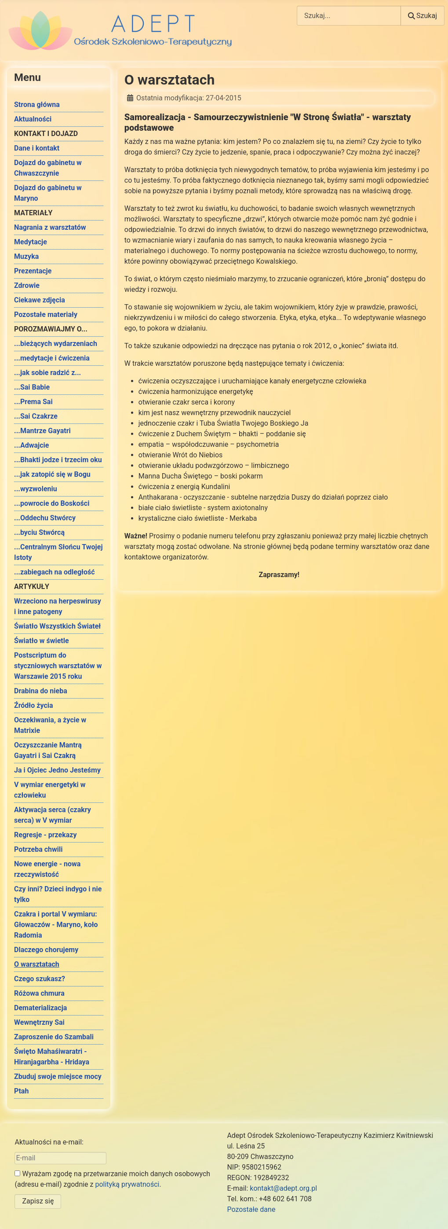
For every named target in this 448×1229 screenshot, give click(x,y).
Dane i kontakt (36, 148)
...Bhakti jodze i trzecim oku (58, 460)
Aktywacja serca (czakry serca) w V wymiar (52, 815)
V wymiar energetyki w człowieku (49, 789)
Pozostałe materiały (45, 314)
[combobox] (349, 16)
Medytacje (30, 242)
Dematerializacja (40, 1008)
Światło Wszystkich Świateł (57, 626)
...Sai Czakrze (36, 416)
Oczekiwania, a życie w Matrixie (50, 725)
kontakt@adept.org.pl (283, 1188)
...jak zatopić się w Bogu (52, 474)
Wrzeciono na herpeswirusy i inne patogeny (57, 606)
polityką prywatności (127, 1184)
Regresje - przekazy (45, 835)
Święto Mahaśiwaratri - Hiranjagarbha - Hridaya (51, 1056)
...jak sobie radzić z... (47, 372)
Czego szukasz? (39, 979)
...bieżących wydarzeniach (55, 343)
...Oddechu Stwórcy (45, 518)
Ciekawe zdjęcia (39, 300)
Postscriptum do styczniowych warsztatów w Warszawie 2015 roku (58, 666)
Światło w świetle (41, 641)
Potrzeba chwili (38, 849)
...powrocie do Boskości (51, 503)
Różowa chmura (39, 993)
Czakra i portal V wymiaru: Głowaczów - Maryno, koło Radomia (56, 924)
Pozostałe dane (251, 1209)
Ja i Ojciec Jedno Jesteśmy (57, 770)
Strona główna (37, 104)
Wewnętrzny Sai (39, 1022)
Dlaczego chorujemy (46, 950)
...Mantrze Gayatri (42, 431)
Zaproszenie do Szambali (54, 1037)
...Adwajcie (31, 445)
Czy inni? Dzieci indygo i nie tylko (58, 894)
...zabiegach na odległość (54, 572)
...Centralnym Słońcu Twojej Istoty (58, 552)
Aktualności (32, 119)
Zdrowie (27, 285)
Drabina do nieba (40, 691)
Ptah (21, 1091)
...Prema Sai (33, 401)
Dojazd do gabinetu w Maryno (48, 193)
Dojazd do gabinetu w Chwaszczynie (48, 167)
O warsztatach (36, 964)
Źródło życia (33, 705)
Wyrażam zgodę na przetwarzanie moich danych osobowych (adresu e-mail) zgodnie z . (112, 1179)
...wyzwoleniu (35, 489)
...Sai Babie (32, 387)
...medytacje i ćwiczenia (52, 358)
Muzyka (26, 256)
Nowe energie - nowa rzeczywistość (47, 869)
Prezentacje (32, 271)
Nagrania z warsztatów (50, 227)
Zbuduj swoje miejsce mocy (58, 1076)
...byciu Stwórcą (39, 532)
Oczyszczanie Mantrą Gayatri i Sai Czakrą (48, 750)
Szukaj (422, 15)
